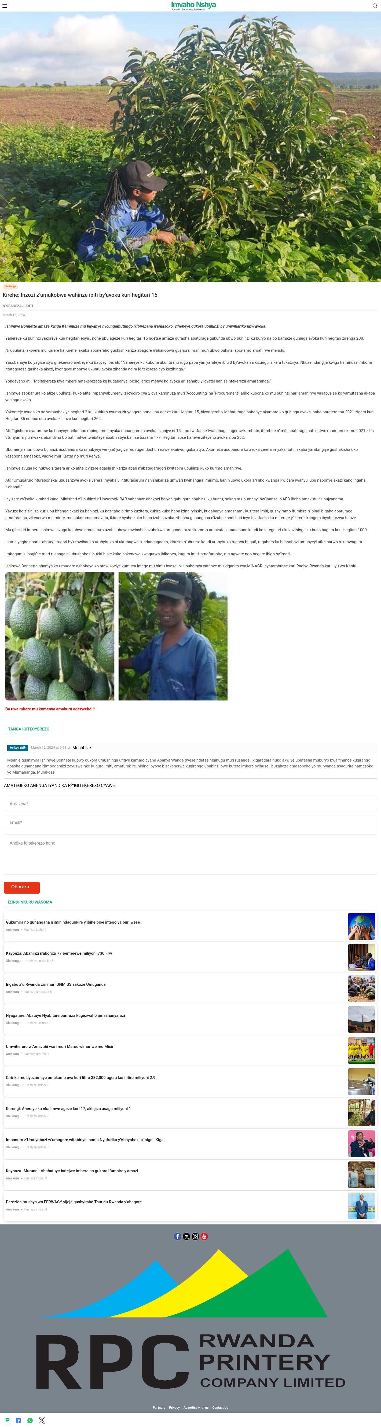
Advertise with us (196, 1408)
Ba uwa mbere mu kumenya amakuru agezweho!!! (50, 709)
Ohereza (20, 887)
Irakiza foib (17, 748)
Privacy (174, 1408)
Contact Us (220, 1408)
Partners (159, 1408)
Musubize (81, 747)
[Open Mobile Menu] (5, 6)
